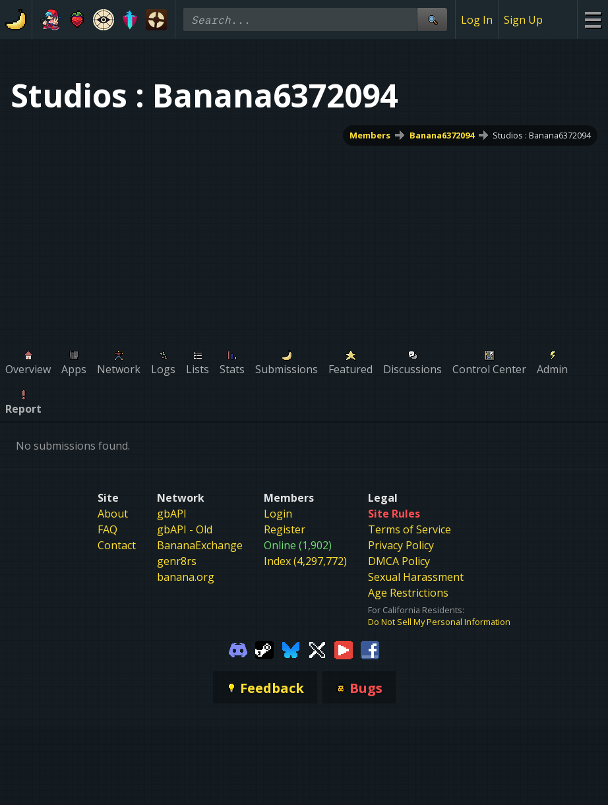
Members (370, 135)
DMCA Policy (399, 561)
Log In (477, 20)
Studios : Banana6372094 (542, 135)
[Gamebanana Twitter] (317, 648)
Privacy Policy (401, 545)
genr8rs (177, 561)
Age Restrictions (408, 592)
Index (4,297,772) (305, 561)
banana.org (185, 577)
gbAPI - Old (184, 529)
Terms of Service (409, 529)
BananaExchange (200, 545)
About (113, 513)
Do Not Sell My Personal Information (439, 622)
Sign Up (523, 20)
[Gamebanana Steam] (264, 648)
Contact (117, 545)
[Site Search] (432, 19)
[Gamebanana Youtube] (343, 648)
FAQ (107, 529)
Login (278, 513)
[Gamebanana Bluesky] (290, 648)
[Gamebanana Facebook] (369, 648)
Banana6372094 (442, 135)
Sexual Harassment (416, 577)
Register (284, 529)
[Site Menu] (592, 19)
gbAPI (172, 513)
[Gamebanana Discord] (238, 648)
